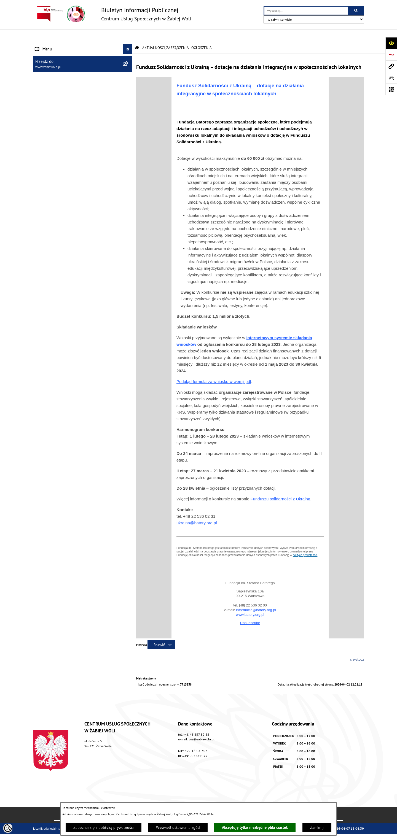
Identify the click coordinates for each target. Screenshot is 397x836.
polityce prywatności (305, 542)
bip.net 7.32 (355, 828)
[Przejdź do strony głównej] (112, 14)
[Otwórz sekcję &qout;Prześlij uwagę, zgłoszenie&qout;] (391, 77)
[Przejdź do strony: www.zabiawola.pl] (391, 66)
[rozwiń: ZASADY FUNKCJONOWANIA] (128, 75)
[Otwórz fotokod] (391, 89)
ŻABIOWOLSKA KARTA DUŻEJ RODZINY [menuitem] (67, 113)
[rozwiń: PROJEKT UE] (128, 138)
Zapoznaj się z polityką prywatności (103, 827)
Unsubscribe (250, 610)
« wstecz (357, 646)
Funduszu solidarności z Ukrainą (280, 486)
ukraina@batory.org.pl (196, 510)
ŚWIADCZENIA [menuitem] (46, 84)
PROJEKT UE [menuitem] (45, 138)
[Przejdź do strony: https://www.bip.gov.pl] (391, 54)
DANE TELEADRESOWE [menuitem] (54, 55)
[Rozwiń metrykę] (161, 631)
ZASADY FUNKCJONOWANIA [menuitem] (58, 74)
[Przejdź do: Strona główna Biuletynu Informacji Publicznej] (137, 34)
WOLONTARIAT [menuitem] (47, 93)
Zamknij (317, 827)
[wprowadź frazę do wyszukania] (306, 10)
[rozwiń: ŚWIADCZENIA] (128, 84)
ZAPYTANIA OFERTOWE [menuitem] (54, 65)
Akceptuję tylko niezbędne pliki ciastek (255, 827)
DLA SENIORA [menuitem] (46, 103)
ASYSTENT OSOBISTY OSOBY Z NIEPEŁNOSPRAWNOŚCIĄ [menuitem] (60, 125)
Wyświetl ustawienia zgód (178, 827)
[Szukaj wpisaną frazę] (356, 10)
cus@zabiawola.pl (201, 726)
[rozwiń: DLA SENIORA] (128, 104)
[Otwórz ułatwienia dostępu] (391, 43)
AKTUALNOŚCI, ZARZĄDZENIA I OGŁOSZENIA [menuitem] (72, 45)
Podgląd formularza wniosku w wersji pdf (213, 368)
